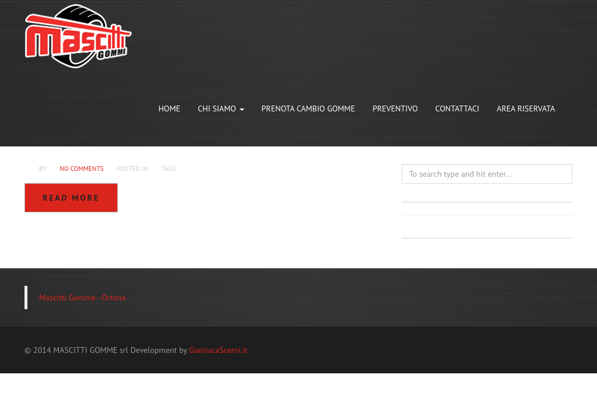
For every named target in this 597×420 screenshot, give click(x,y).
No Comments (81, 168)
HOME (170, 108)
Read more (71, 197)
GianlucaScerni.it (218, 350)
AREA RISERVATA (526, 108)
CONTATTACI (458, 108)
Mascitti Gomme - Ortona (82, 297)
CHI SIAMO (221, 108)
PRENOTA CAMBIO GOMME (308, 108)
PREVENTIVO (395, 108)
